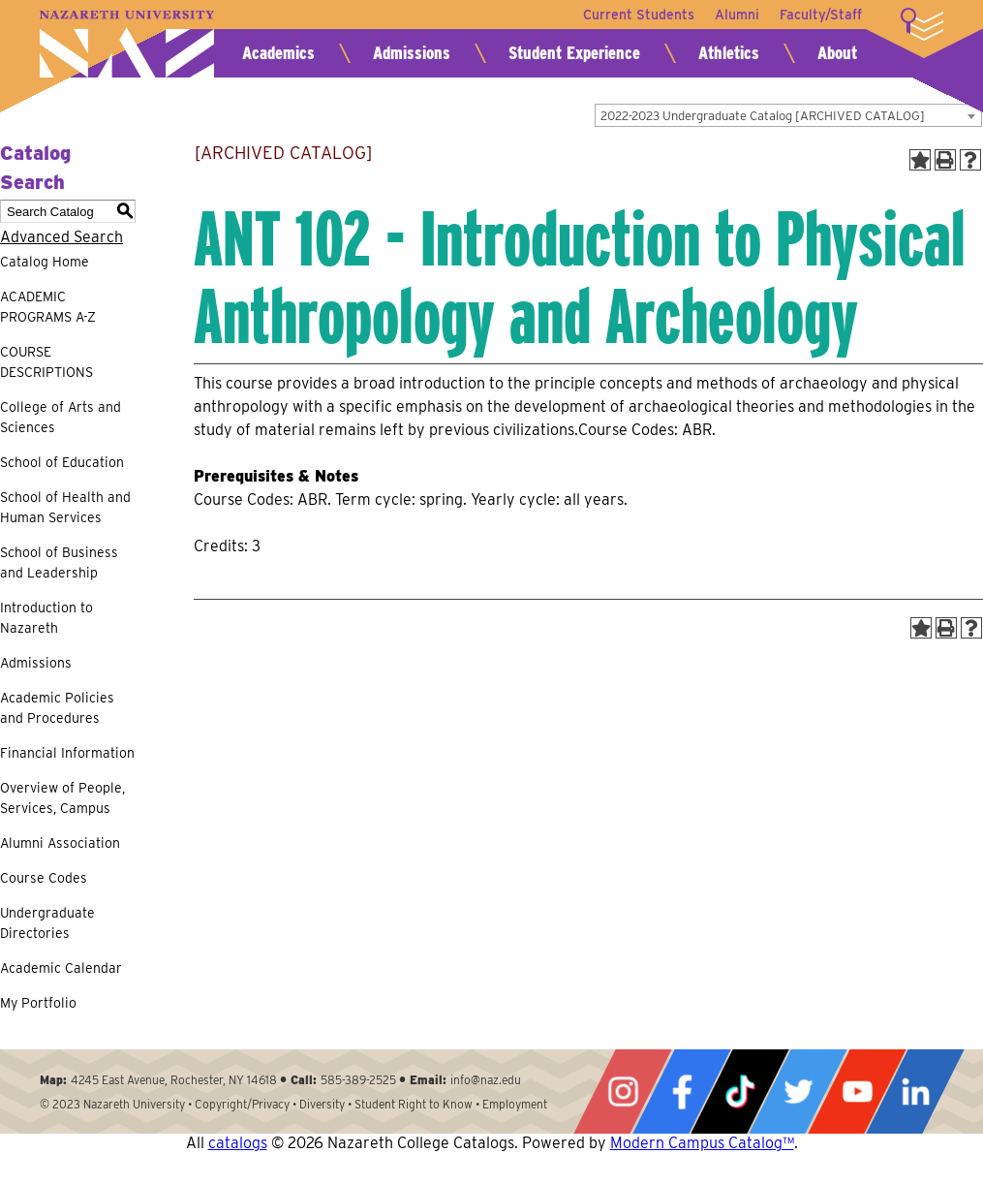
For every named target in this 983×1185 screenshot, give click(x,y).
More (922, 24)
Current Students (633, 14)
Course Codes (43, 878)
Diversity (322, 1104)
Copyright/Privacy (242, 1104)
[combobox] (788, 115)
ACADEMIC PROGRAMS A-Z (48, 307)
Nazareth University (127, 44)
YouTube (857, 1091)
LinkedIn (915, 1091)
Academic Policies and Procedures (57, 708)
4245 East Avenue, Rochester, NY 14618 (174, 1080)
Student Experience (574, 53)
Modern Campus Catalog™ (702, 1143)
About (837, 53)
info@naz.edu (485, 1080)
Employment (514, 1104)
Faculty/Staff (821, 14)
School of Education (62, 462)
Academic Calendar (61, 968)
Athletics (728, 53)
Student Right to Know (413, 1104)
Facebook (681, 1091)
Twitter (798, 1091)
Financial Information (67, 753)
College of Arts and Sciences (60, 417)
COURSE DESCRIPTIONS (46, 362)
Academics (278, 53)
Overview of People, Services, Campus (62, 798)
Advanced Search (61, 237)
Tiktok (739, 1091)
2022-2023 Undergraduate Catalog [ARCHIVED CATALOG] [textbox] (762, 116)
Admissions (411, 53)
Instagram (622, 1091)
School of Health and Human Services (65, 507)
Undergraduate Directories (47, 923)
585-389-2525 (358, 1080)
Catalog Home (44, 261)
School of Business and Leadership (59, 562)
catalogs (237, 1143)
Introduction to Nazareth (46, 618)
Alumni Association (60, 843)
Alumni (734, 14)
